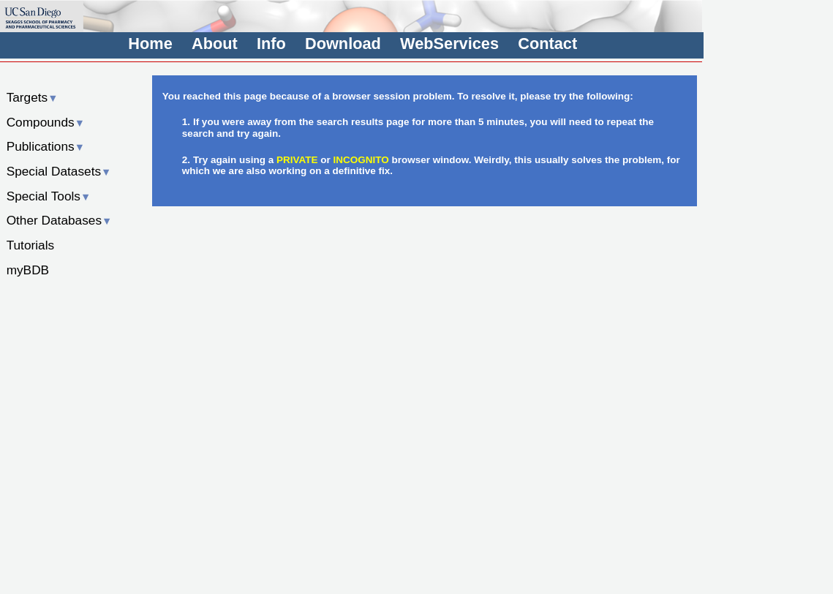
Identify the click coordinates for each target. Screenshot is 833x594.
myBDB (28, 270)
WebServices (449, 43)
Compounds (46, 122)
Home (150, 43)
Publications (46, 146)
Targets (33, 97)
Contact (547, 43)
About (215, 43)
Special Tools (49, 196)
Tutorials (31, 245)
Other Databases (60, 220)
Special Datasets (59, 171)
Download (343, 43)
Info (271, 43)
